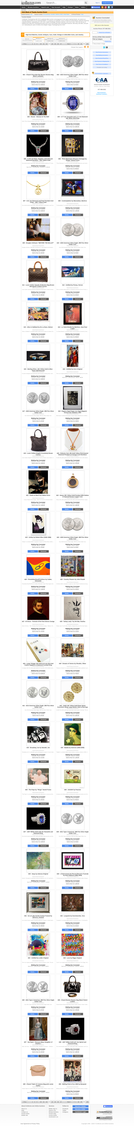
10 (78, 44)
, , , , (56, 14)
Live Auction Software (107, 1113)
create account (107, 3)
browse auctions (33, 7)
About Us (24, 1108)
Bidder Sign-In (53, 1108)
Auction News (25, 1113)
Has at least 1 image (98, 43)
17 (61, 44)
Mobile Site (24, 1115)
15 (55, 44)
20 (81, 44)
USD (31, 14)
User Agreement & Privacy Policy (30, 1123)
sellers (83, 7)
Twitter (64, 1110)
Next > (69, 44)
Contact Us (24, 1112)
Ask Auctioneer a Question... (101, 73)
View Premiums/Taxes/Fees (101, 58)
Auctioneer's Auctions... (101, 94)
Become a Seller (80, 1109)
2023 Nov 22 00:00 (50, 40)
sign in (97, 2)
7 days (82, 14)
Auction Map (52, 1113)
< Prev (24, 44)
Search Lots (52, 1110)
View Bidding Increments (102, 55)
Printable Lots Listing (102, 67)
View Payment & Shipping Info (102, 61)
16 (58, 44)
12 (46, 44)
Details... (33, 88)
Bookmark (43, 88)
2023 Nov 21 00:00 (38, 40)
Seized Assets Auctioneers (102, 81)
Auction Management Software (105, 1119)
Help (22, 1110)
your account (55, 7)
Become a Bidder (80, 1106)
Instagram (65, 1112)
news (77, 7)
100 (87, 44)
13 (49, 44)
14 (52, 44)
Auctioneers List (53, 1117)
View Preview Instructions (102, 52)
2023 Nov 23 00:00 (61, 40)
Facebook (65, 1108)
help (63, 7)
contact (70, 7)
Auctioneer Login (80, 1112)
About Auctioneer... (101, 92)
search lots (45, 7)
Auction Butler (53, 1115)
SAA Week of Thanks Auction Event (49, 10)
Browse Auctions (54, 1112)
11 (43, 44)
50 (84, 44)
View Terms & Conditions (102, 64)
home (23, 7)
